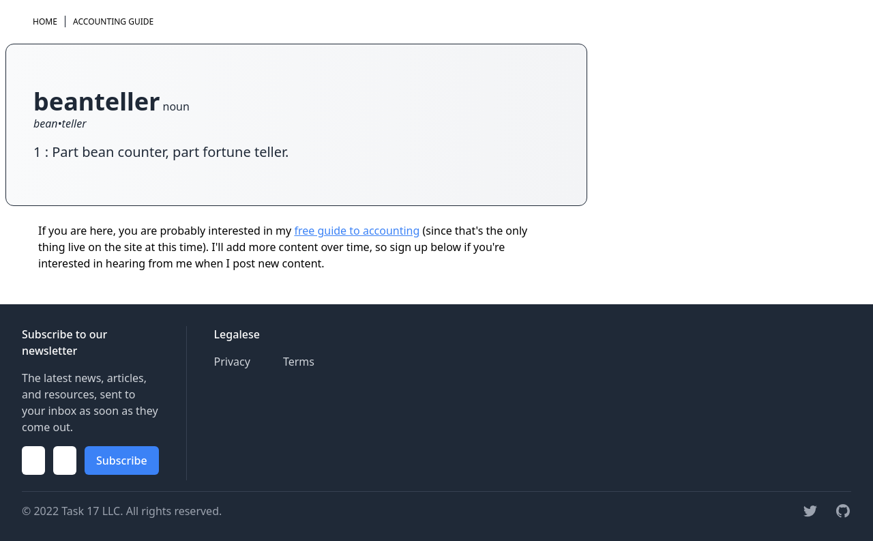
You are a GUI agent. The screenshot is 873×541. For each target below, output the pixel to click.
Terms (298, 361)
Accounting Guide (113, 21)
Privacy (232, 361)
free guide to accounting (356, 230)
